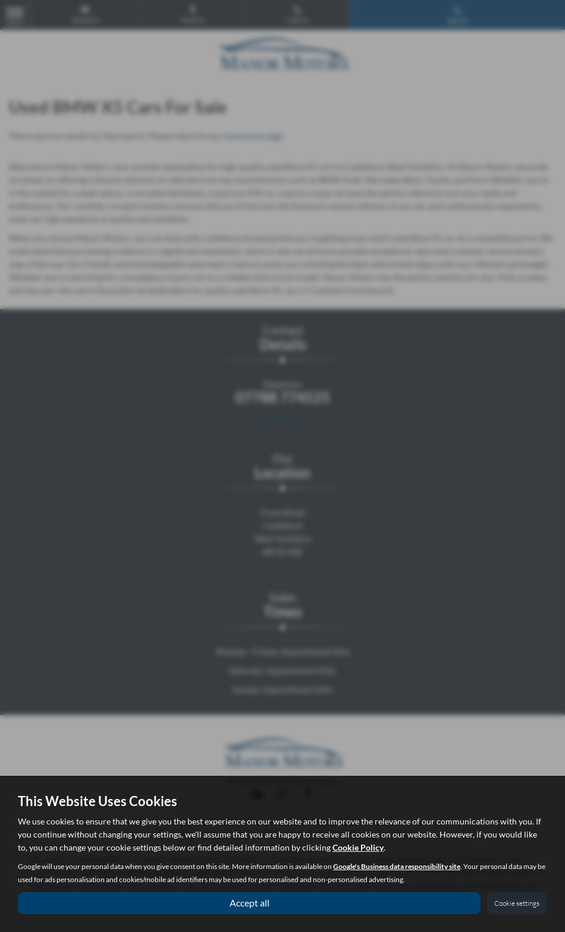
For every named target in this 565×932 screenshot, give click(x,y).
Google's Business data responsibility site (396, 866)
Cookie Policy (358, 847)
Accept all (249, 902)
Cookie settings (516, 903)
